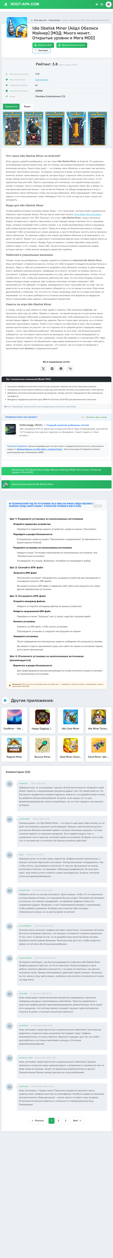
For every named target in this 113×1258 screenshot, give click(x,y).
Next (77, 1120)
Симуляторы (41, 79)
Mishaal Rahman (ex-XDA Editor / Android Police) (40, 449)
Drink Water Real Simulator (87, 214)
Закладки (41, 50)
